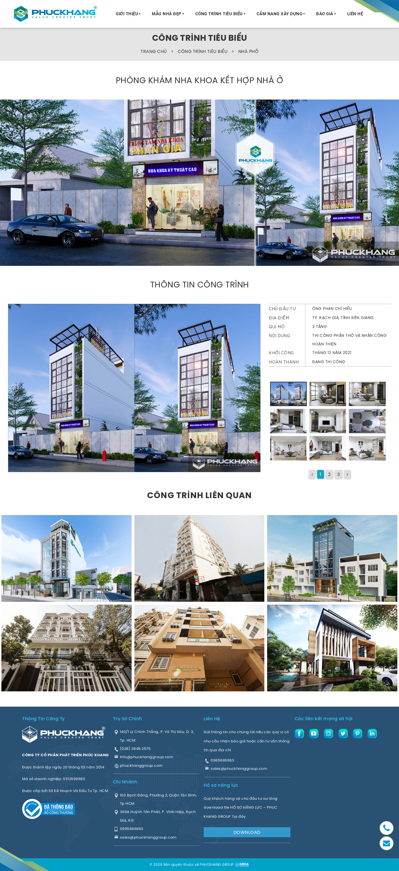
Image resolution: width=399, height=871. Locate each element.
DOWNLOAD (247, 832)
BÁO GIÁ (324, 13)
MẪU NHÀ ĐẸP (166, 13)
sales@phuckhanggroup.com (239, 768)
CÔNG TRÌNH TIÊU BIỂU (219, 13)
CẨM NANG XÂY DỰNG (280, 13)
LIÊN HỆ (355, 13)
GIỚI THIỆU (127, 13)
